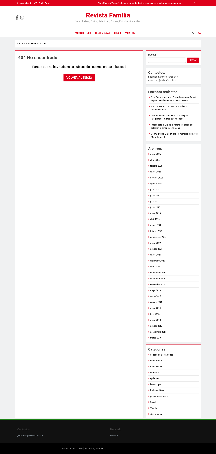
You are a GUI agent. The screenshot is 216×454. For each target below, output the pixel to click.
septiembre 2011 (158, 332)
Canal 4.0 (114, 436)
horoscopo (155, 384)
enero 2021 (155, 254)
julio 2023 (155, 201)
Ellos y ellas (102, 33)
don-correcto (156, 360)
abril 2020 (155, 266)
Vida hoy (130, 33)
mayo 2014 (155, 308)
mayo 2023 (155, 213)
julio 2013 (155, 314)
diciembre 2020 (157, 260)
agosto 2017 (156, 302)
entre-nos (154, 372)
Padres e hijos (83, 33)
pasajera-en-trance (159, 396)
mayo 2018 (155, 290)
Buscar (152, 54)
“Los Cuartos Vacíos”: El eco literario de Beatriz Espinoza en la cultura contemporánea (139, 3)
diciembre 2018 (157, 278)
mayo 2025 (155, 154)
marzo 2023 (155, 225)
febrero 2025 (156, 166)
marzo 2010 (155, 337)
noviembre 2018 (157, 284)
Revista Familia (108, 15)
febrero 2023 (156, 231)
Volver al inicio (79, 77)
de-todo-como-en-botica (161, 355)
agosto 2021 (156, 249)
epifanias (154, 378)
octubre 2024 (156, 177)
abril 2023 (155, 219)
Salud (117, 33)
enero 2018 (155, 296)
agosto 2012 (156, 326)
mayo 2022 (155, 243)
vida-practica (156, 414)
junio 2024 (155, 195)
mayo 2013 (155, 320)
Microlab (100, 448)
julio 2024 (155, 189)
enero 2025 (155, 171)
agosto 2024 (156, 183)
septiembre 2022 (158, 237)
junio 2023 (155, 207)
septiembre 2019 (158, 272)
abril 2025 (155, 160)
